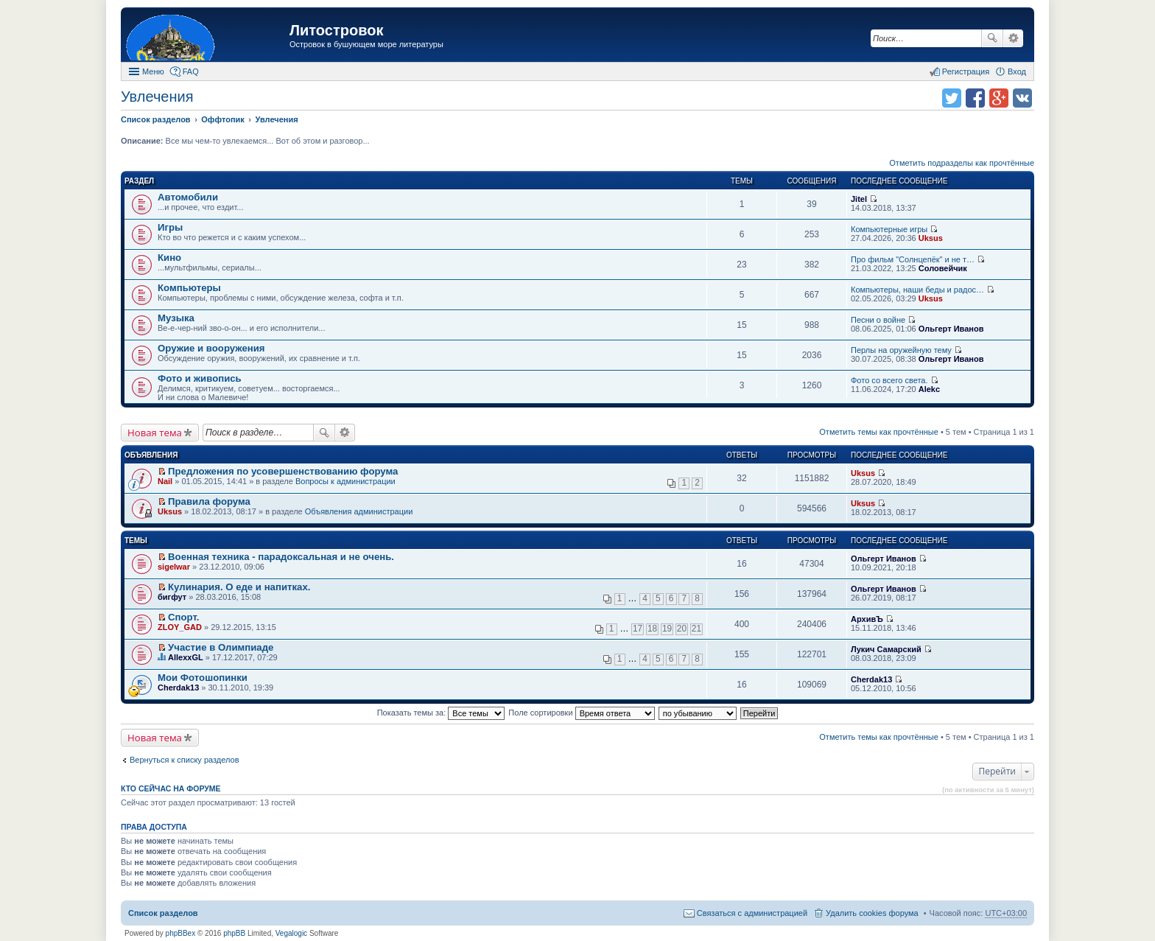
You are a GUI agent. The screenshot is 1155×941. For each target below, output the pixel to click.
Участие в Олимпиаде (220, 647)
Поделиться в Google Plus (998, 98)
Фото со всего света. (889, 380)
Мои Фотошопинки (203, 677)
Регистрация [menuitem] (965, 71)
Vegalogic (291, 933)
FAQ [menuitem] (191, 71)
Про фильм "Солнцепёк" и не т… (913, 259)
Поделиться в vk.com (1022, 98)
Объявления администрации (359, 511)
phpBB (234, 933)
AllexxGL (185, 657)
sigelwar (174, 566)
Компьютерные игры (889, 229)
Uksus (931, 238)
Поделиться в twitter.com (951, 98)
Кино (169, 257)
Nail (165, 481)
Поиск (992, 38)
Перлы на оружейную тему (901, 350)
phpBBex (181, 933)
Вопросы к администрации (345, 481)
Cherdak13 (178, 687)
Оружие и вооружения (211, 348)
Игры (170, 227)
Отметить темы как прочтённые (878, 431)
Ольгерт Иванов (951, 328)
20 (682, 628)
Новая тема (154, 432)
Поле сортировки (581, 712)
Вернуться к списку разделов (184, 759)
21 (696, 628)
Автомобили (188, 197)
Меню (153, 71)
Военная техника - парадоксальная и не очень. (281, 556)
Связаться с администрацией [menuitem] (752, 913)
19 (667, 628)
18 (652, 628)
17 (637, 628)
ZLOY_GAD (180, 627)
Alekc (929, 389)
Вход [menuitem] (1017, 71)
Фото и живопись (200, 378)
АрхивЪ (867, 619)
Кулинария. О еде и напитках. (239, 586)
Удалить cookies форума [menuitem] (872, 913)
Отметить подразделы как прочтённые (961, 162)
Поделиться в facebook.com (975, 98)
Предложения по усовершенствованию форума (283, 471)
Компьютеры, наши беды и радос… (917, 289)
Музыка (176, 317)
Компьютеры (189, 287)
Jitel (859, 199)
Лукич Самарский (886, 649)
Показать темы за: (441, 712)
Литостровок (336, 30)
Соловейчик (943, 268)
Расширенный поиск (1013, 38)
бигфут (172, 596)
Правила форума (209, 501)
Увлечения (157, 96)
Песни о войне (878, 319)
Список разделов (163, 913)
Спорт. (183, 617)
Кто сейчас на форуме (171, 788)
